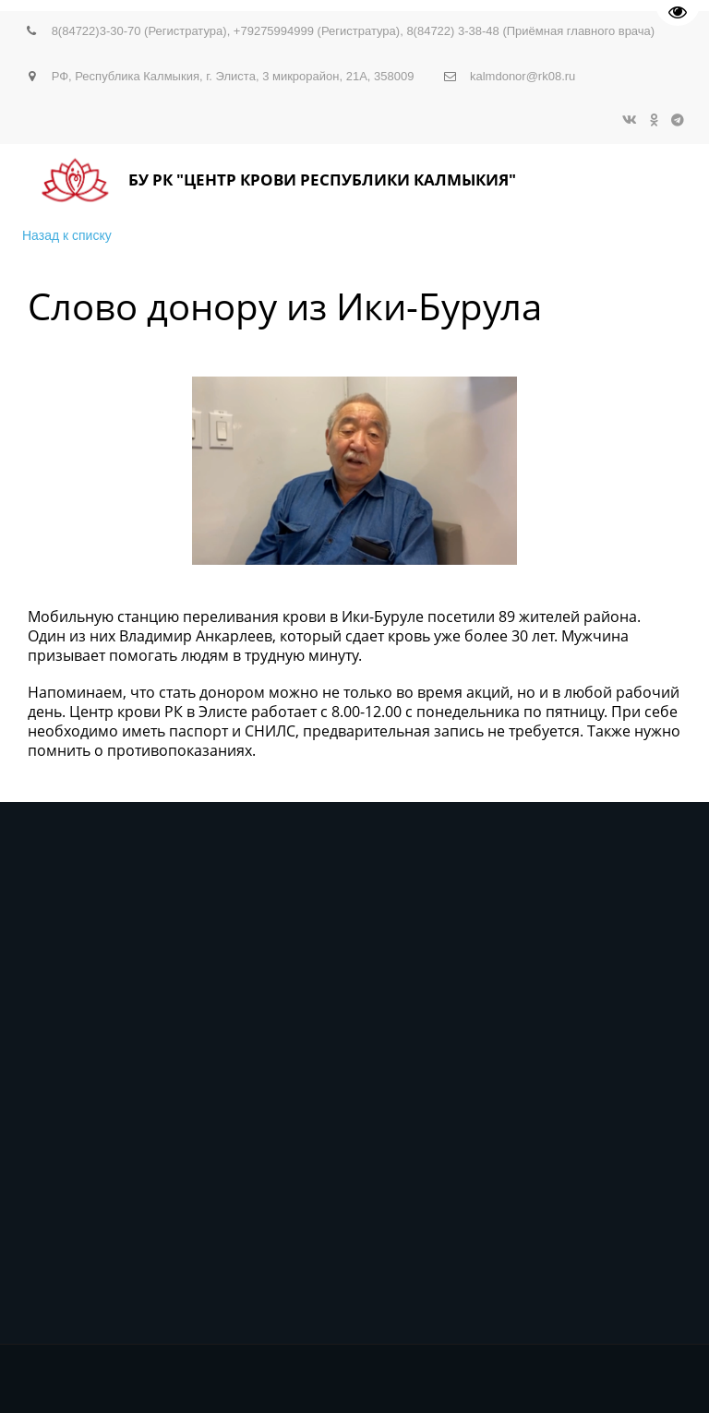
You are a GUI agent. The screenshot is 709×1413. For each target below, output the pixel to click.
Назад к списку (67, 235)
